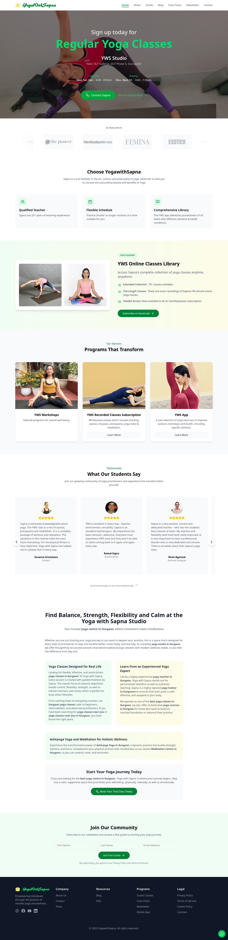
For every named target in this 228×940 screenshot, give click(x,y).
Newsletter (192, 5)
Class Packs (174, 5)
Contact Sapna (98, 95)
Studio (149, 5)
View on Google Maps (132, 95)
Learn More (114, 435)
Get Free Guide (114, 855)
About (137, 5)
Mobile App (143, 912)
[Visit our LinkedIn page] (35, 911)
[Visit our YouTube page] (29, 911)
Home (125, 5)
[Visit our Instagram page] (17, 911)
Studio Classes (145, 895)
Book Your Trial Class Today (114, 791)
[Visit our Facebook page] (23, 911)
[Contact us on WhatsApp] (222, 934)
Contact (208, 5)
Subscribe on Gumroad (138, 313)
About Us (61, 895)
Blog (160, 5)
